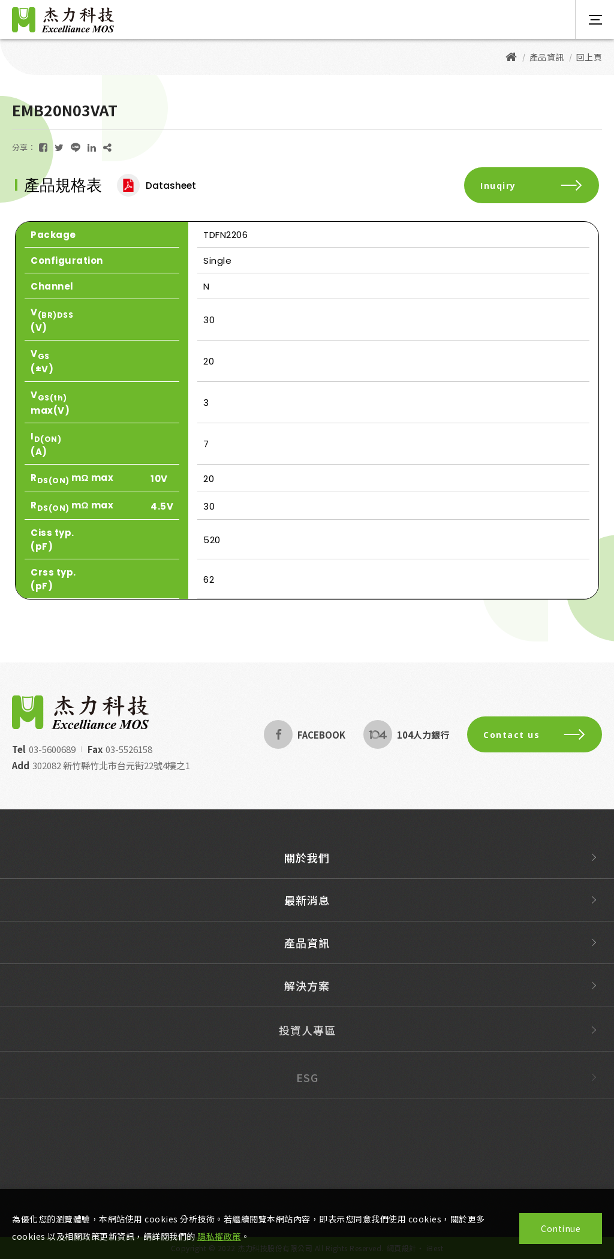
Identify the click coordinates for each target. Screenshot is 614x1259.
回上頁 (589, 57)
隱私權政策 (219, 1236)
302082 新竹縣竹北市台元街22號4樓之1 (111, 765)
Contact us (534, 734)
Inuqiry (531, 185)
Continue (560, 1228)
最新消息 (307, 910)
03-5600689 (52, 749)
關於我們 (307, 861)
